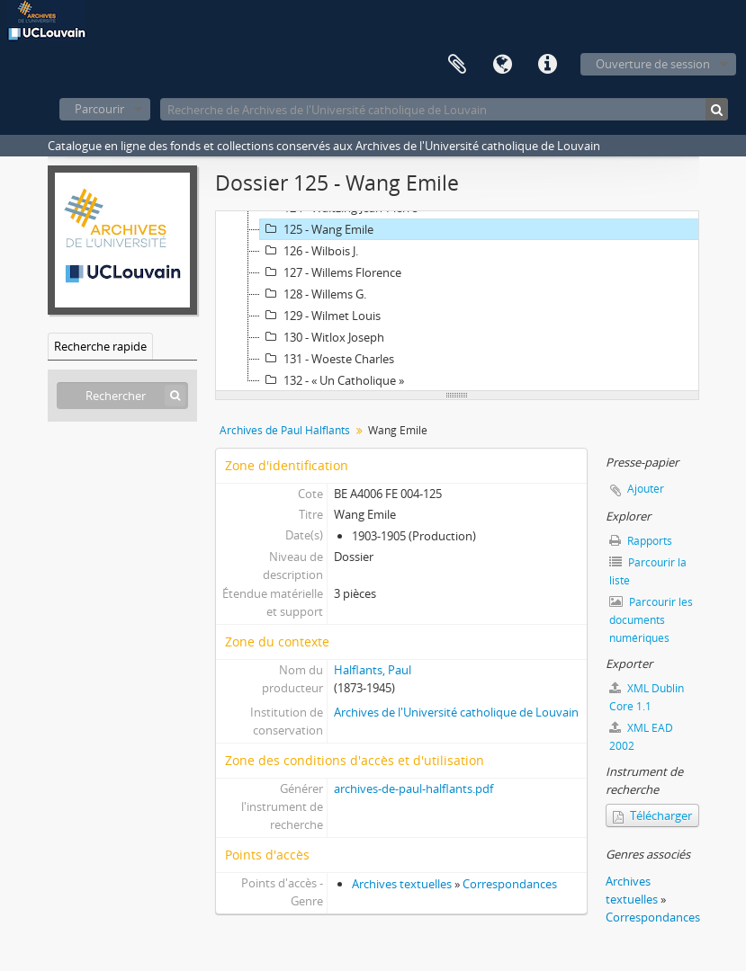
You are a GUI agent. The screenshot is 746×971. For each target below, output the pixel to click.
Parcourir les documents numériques (651, 620)
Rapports (640, 540)
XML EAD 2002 (641, 736)
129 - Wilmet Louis (320, 315)
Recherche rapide (100, 346)
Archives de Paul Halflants (285, 430)
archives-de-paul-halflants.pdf (413, 788)
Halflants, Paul (372, 670)
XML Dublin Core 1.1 (646, 697)
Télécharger (652, 815)
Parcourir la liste (648, 571)
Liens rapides (547, 64)
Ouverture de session (653, 64)
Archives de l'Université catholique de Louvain (456, 712)
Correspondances (510, 884)
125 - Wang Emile (316, 229)
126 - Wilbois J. (309, 251)
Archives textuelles (402, 884)
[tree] (457, 301)
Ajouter (645, 488)
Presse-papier (457, 64)
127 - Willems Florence (330, 272)
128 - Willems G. (313, 294)
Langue (502, 64)
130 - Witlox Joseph (322, 337)
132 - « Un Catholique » (332, 380)
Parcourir (99, 109)
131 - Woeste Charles (327, 359)
